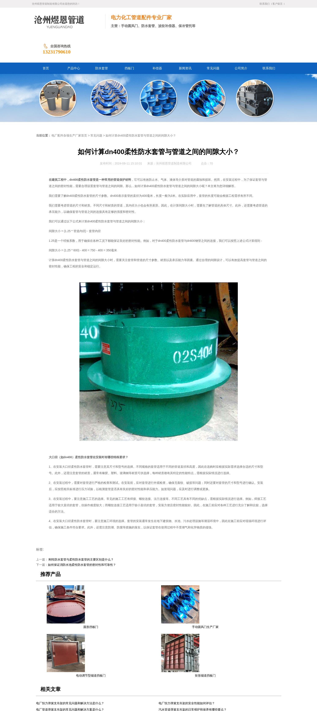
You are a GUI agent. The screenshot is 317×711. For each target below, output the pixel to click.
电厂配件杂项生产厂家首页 (69, 108)
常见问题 (96, 108)
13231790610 (250, 24)
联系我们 (265, 3)
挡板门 (118, 672)
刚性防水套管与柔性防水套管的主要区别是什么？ (81, 532)
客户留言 (277, 3)
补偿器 (130, 672)
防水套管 (105, 672)
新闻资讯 (144, 672)
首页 (78, 672)
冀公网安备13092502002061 (146, 697)
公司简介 (174, 672)
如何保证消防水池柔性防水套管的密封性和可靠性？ (82, 537)
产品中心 (90, 672)
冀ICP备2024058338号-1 (111, 697)
